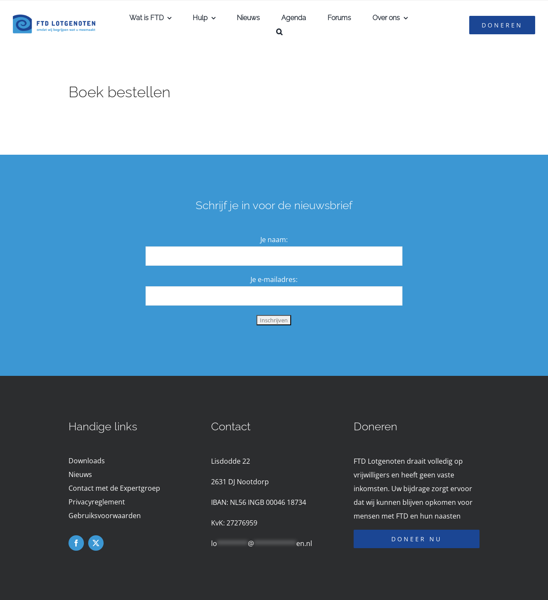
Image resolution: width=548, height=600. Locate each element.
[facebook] (76, 543)
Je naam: (274, 239)
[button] (279, 32)
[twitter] (96, 543)
